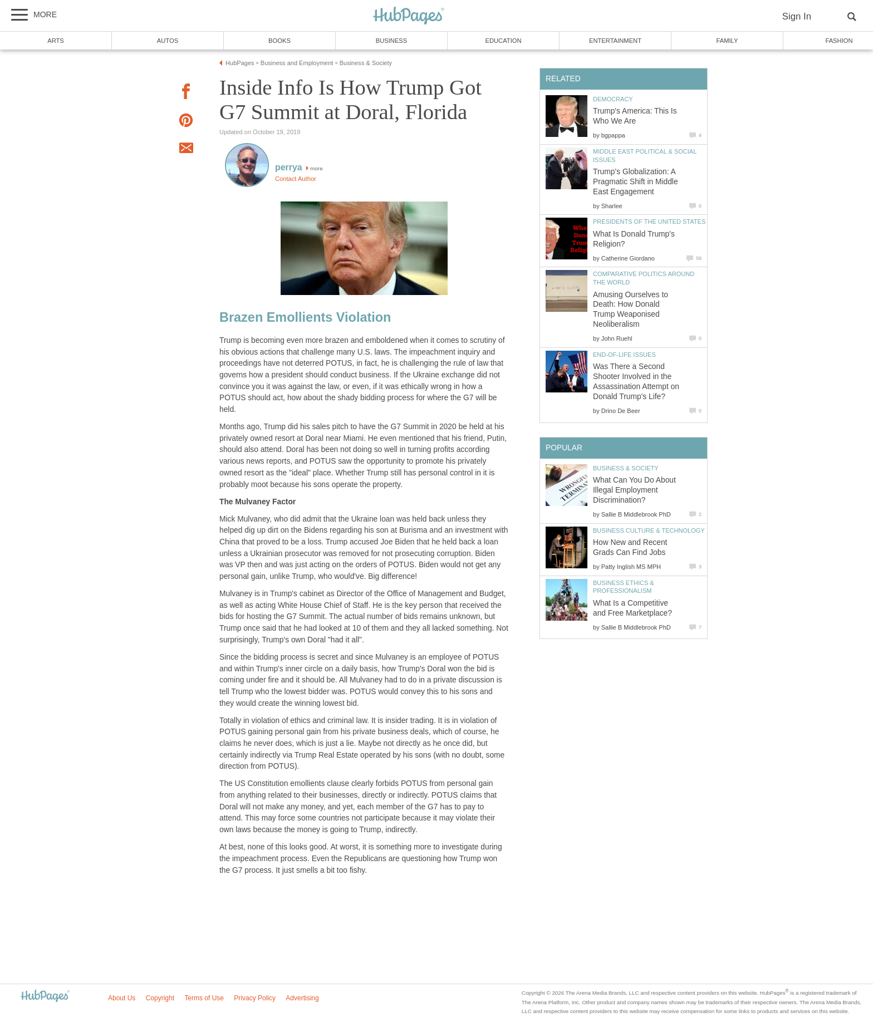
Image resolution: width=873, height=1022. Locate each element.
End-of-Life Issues (624, 354)
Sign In (796, 16)
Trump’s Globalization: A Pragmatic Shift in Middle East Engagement (635, 182)
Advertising (302, 998)
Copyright (160, 998)
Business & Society (626, 468)
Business (392, 40)
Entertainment (615, 40)
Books (279, 40)
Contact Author (295, 178)
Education (503, 40)
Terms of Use (204, 998)
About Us (121, 998)
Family (727, 40)
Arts (55, 40)
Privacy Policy (255, 998)
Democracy (613, 99)
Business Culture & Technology (649, 530)
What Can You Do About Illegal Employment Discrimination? (634, 490)
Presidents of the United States (649, 221)
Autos (167, 40)
